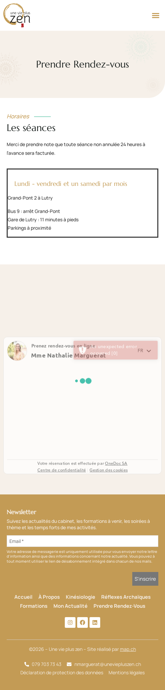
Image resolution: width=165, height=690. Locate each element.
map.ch (128, 649)
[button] (156, 15)
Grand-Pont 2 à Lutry (30, 198)
